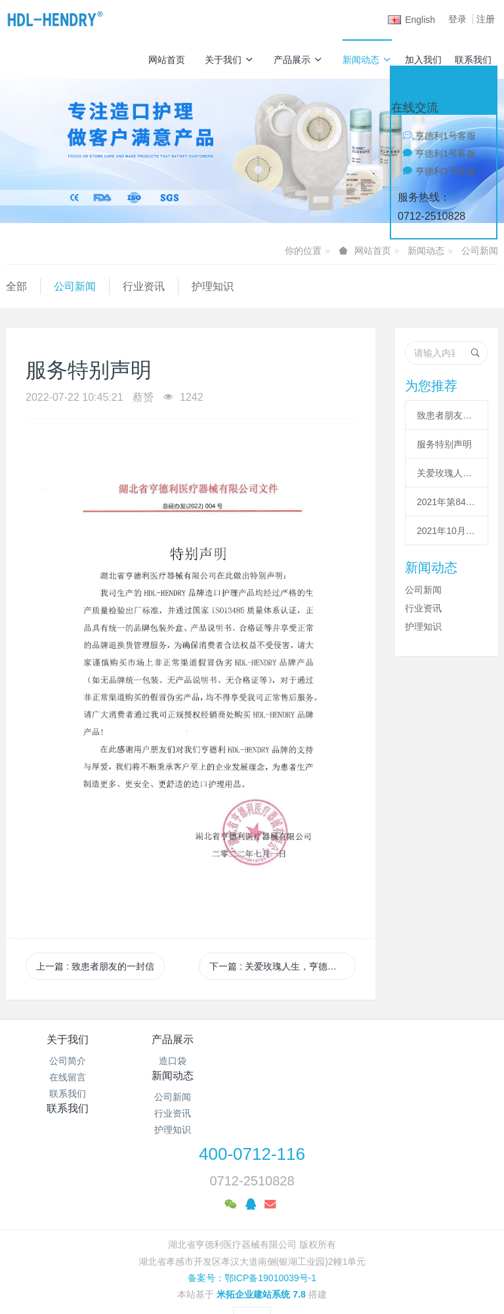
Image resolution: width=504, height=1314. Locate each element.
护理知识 (213, 286)
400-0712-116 (252, 1117)
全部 (16, 286)
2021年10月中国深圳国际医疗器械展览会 (446, 530)
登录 (457, 19)
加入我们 (423, 59)
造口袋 (190, 1061)
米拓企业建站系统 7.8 (261, 1258)
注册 (485, 19)
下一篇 (282, 966)
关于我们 (229, 59)
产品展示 (298, 59)
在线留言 (67, 1077)
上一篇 (95, 966)
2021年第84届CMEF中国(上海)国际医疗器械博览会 (446, 502)
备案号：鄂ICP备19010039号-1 (252, 1241)
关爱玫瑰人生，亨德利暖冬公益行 (446, 473)
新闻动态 (367, 59)
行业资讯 (144, 286)
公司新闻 (479, 250)
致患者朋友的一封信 (446, 415)
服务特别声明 (444, 444)
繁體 (252, 1282)
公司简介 (67, 1061)
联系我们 (473, 59)
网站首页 (166, 59)
